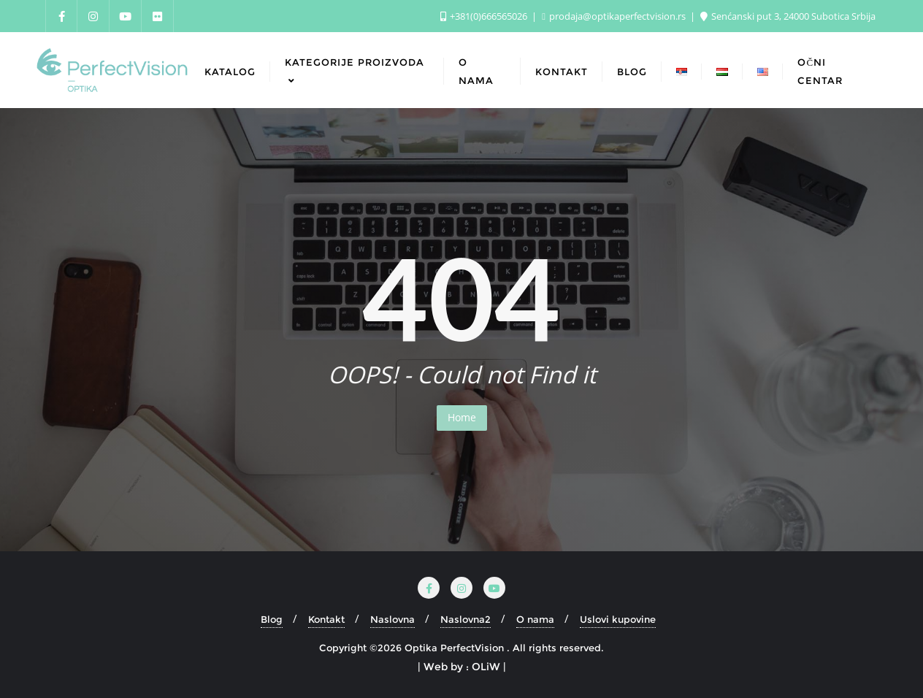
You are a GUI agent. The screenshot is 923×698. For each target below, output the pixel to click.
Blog (272, 619)
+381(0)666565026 (484, 16)
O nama (535, 619)
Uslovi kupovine (618, 619)
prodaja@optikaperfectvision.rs (615, 16)
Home (462, 417)
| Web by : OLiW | (462, 666)
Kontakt (326, 619)
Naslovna (392, 619)
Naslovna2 (465, 619)
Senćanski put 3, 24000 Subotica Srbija (788, 16)
